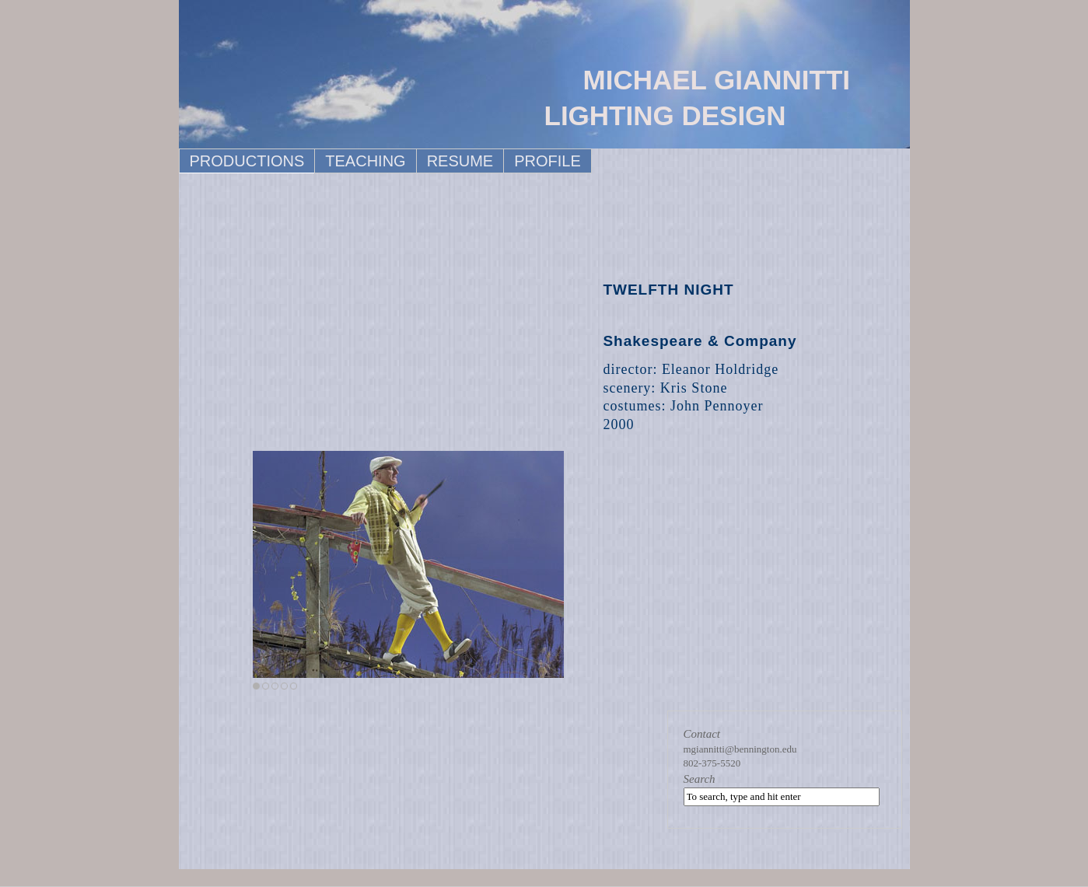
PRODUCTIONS (247, 160)
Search (699, 779)
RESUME (460, 160)
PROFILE (547, 160)
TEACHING (365, 160)
